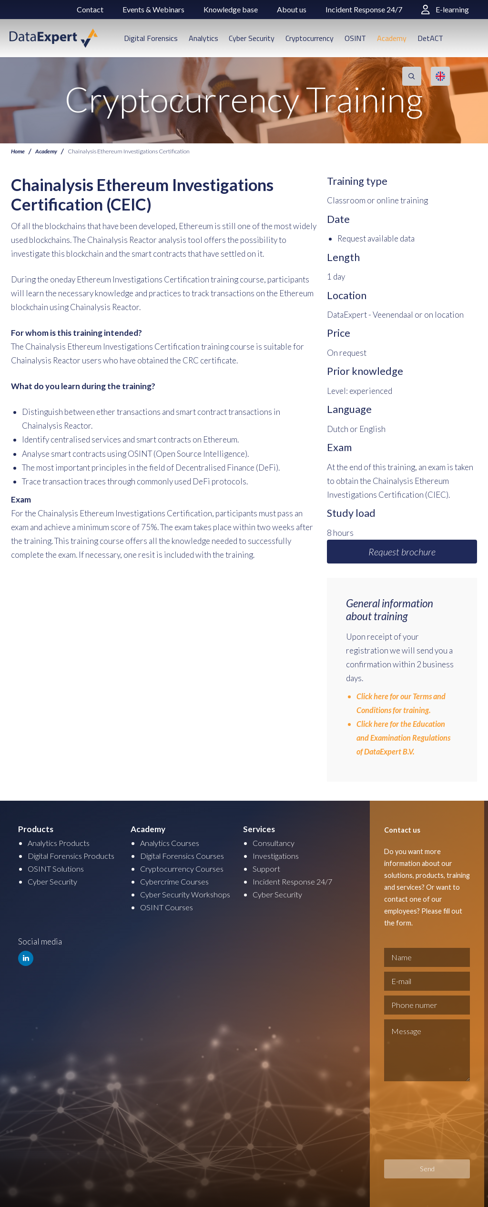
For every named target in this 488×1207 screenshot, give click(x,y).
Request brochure (402, 551)
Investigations (278, 856)
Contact (90, 9)
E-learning (445, 9)
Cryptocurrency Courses (183, 869)
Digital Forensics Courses (186, 856)
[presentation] (423, 1120)
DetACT (430, 38)
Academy (392, 38)
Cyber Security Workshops (187, 894)
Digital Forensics (151, 38)
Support (267, 869)
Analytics (203, 38)
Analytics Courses (172, 843)
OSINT (355, 38)
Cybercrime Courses (176, 881)
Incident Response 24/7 (363, 9)
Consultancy (274, 843)
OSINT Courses (168, 907)
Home (18, 151)
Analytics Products (61, 843)
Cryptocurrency (309, 38)
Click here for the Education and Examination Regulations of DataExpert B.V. (405, 737)
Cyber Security (251, 38)
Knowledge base (230, 9)
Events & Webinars (153, 9)
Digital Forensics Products (75, 856)
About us (291, 9)
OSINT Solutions (57, 869)
